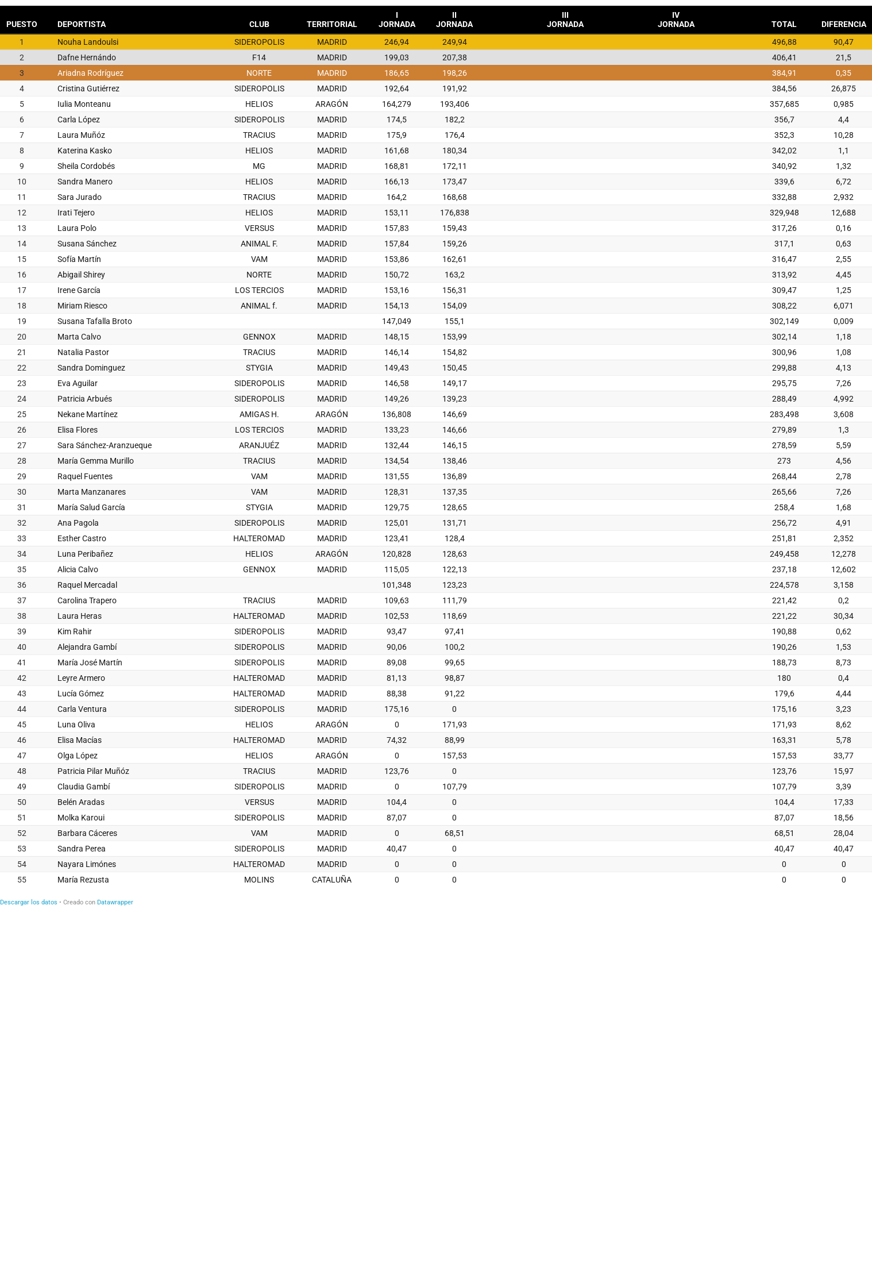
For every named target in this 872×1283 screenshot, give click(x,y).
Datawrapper (115, 902)
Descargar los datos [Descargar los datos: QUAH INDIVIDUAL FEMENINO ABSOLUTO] (28, 902)
